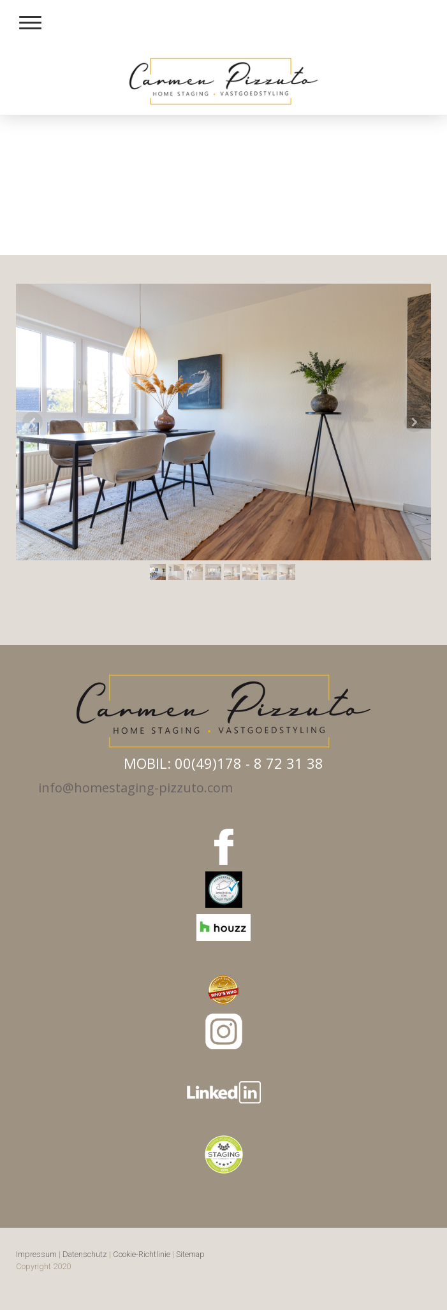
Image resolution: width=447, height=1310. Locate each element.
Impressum (36, 1254)
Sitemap (190, 1254)
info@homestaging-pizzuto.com (135, 787)
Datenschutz (84, 1254)
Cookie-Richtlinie (141, 1254)
